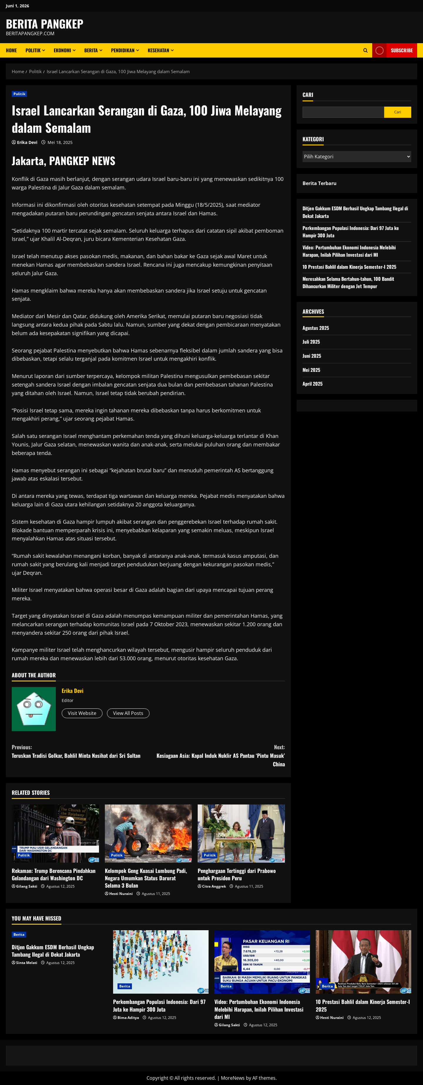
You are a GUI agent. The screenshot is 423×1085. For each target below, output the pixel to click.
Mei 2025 (311, 369)
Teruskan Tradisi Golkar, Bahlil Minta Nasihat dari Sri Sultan (80, 751)
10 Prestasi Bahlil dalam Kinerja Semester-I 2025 (349, 266)
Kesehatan (158, 50)
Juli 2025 (311, 341)
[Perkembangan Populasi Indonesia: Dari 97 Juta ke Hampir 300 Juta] (161, 962)
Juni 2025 (312, 355)
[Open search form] (365, 50)
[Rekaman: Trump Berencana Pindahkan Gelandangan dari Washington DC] (55, 833)
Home (11, 50)
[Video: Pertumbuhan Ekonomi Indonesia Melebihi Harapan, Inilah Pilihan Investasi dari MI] (262, 962)
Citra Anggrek (214, 886)
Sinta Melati (26, 962)
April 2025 (313, 383)
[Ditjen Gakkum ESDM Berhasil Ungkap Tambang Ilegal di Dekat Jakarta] (59, 934)
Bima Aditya (128, 1017)
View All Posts (128, 713)
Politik (33, 50)
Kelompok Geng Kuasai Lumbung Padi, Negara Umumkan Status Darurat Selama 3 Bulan (146, 878)
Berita (91, 50)
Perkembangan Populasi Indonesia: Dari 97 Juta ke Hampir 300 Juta (159, 1005)
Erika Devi (27, 142)
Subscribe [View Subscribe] (392, 50)
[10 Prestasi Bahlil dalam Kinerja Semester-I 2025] (363, 962)
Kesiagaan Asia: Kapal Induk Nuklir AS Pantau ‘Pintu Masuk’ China (216, 755)
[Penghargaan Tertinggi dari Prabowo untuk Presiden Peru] (241, 833)
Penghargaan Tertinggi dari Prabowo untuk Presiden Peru (237, 874)
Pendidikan (123, 50)
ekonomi (62, 50)
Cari (308, 94)
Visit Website (82, 713)
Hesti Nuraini (121, 893)
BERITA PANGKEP (44, 23)
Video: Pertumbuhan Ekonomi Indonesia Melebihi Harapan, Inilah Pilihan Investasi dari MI (349, 251)
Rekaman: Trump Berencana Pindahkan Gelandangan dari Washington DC (53, 874)
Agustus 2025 (316, 327)
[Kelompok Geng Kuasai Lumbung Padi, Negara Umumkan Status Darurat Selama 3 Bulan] (148, 833)
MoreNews (233, 1078)
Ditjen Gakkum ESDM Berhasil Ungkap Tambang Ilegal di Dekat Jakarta (53, 950)
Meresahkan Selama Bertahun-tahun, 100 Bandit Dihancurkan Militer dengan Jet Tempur (348, 282)
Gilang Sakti (26, 886)
